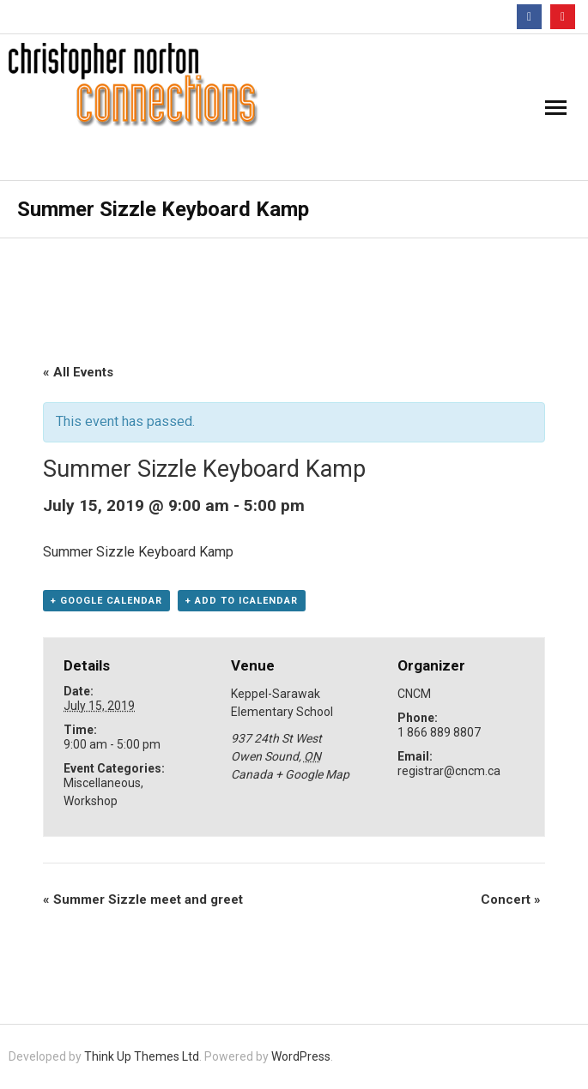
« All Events (78, 372)
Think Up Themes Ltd (141, 1056)
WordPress (300, 1056)
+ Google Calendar (106, 600)
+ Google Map (312, 774)
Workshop (91, 801)
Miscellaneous (102, 783)
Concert (511, 899)
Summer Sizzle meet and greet (143, 899)
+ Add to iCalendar (241, 600)
